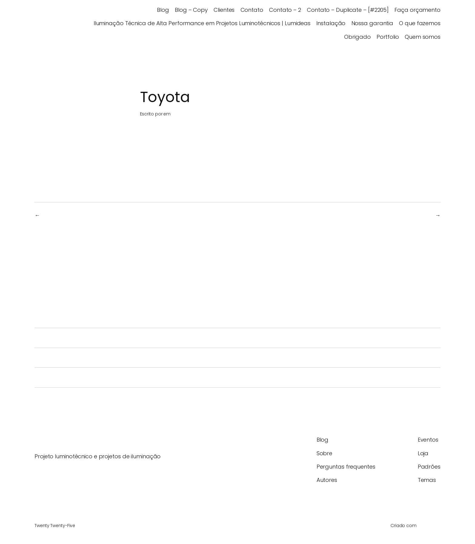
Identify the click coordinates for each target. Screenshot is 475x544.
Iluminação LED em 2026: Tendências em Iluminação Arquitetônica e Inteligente (169, 358)
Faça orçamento (417, 10)
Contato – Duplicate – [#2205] (348, 10)
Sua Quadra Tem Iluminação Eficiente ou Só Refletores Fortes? (139, 318)
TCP (48, 215)
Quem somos (422, 37)
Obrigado (357, 37)
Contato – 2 (285, 10)
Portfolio (388, 37)
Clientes (224, 10)
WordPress (429, 525)
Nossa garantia (372, 23)
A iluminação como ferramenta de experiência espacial (129, 377)
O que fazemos (419, 23)
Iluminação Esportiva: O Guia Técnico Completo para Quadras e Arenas (155, 338)
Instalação (330, 23)
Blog (163, 10)
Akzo (425, 215)
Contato (252, 10)
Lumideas (50, 23)
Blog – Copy (191, 10)
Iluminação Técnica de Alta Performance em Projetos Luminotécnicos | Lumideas (202, 23)
